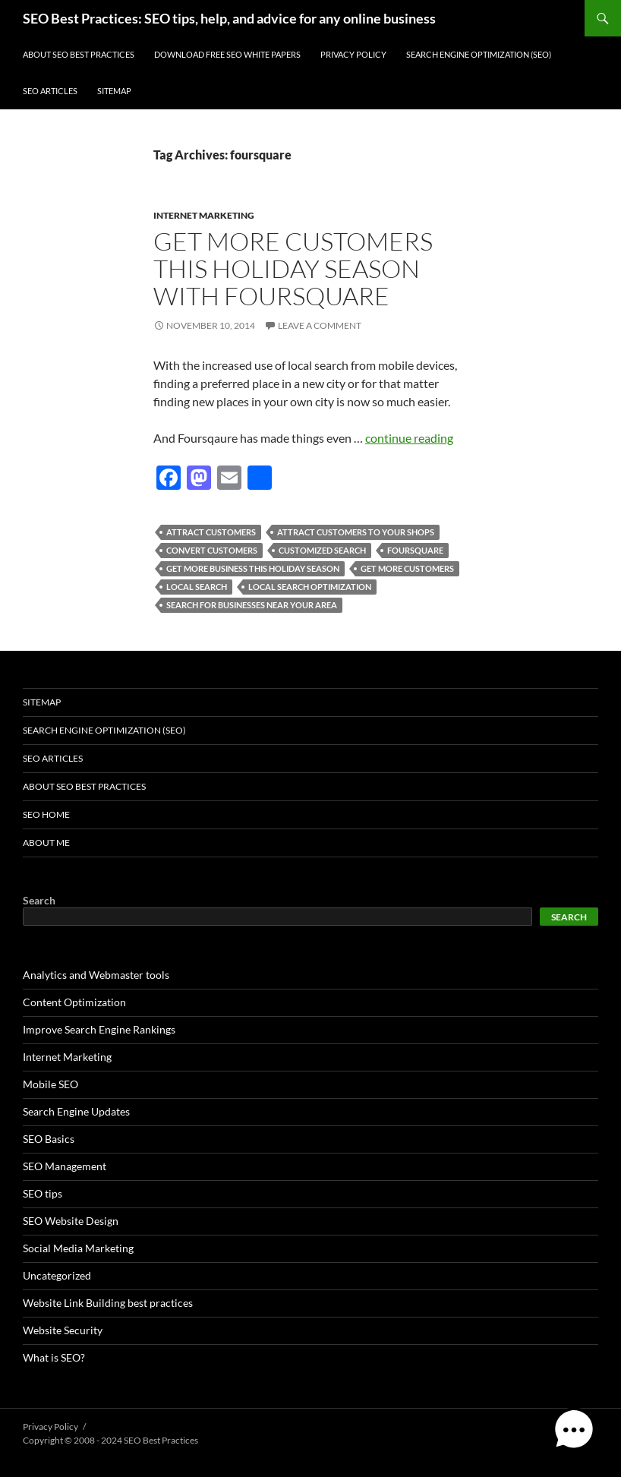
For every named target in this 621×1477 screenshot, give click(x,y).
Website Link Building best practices (108, 1302)
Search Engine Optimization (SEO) (478, 54)
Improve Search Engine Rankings (99, 1029)
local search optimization (309, 587)
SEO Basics (48, 1138)
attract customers (211, 532)
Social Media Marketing (78, 1248)
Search (39, 900)
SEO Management (64, 1166)
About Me (46, 842)
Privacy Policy (353, 54)
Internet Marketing (203, 215)
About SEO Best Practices (78, 54)
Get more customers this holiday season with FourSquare (293, 268)
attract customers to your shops (355, 532)
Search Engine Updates (76, 1111)
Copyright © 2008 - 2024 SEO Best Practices (110, 1440)
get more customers (407, 568)
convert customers (211, 550)
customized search (322, 550)
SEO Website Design (70, 1220)
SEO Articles (50, 91)
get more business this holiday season (252, 568)
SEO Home (46, 814)
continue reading (409, 438)
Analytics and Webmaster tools (96, 974)
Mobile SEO (50, 1084)
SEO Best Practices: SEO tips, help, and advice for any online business (229, 18)
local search (196, 587)
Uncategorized (57, 1275)
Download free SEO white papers (227, 54)
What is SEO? (54, 1357)
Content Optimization (74, 1002)
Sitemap (114, 91)
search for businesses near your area (251, 605)
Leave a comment (319, 325)
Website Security (62, 1330)
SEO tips (42, 1193)
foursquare (415, 550)
